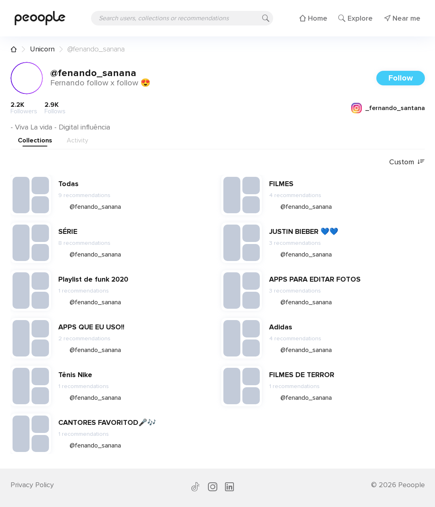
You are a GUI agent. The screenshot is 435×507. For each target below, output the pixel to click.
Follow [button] (400, 78)
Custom (407, 162)
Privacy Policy (32, 484)
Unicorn (42, 49)
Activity (77, 140)
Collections (35, 140)
